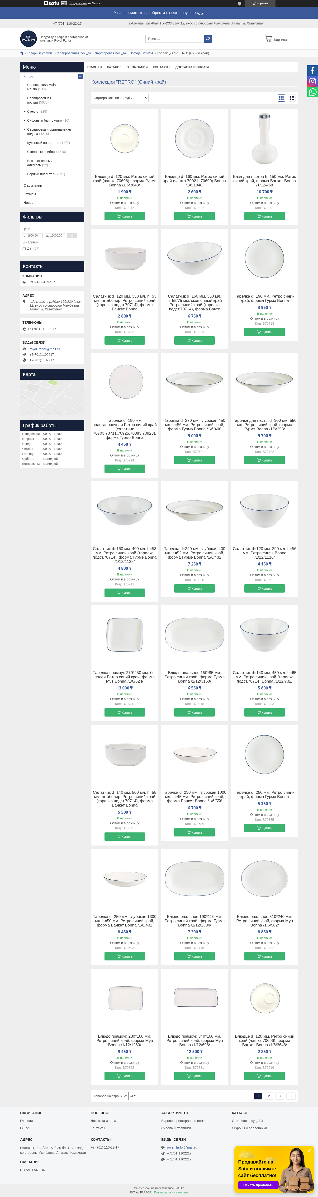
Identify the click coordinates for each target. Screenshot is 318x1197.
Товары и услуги (39, 53)
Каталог (114, 67)
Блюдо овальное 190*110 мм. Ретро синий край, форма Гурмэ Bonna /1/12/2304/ (194, 921)
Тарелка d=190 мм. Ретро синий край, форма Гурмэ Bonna (264, 298)
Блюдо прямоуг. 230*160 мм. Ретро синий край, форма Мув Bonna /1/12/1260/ (124, 1040)
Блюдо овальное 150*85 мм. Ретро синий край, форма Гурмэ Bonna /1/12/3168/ (194, 677)
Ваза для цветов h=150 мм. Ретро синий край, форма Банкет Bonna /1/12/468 (264, 181)
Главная (94, 67)
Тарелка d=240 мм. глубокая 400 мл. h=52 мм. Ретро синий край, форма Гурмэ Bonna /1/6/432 (194, 553)
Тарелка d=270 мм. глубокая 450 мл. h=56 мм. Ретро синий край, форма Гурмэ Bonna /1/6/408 (194, 424)
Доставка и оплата (192, 67)
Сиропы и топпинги (176, 1128)
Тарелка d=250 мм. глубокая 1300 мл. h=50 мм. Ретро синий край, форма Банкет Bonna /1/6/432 (124, 921)
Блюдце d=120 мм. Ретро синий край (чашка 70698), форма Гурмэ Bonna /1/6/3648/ (125, 181)
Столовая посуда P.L (248, 1121)
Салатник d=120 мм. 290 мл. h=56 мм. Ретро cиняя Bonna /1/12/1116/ (264, 553)
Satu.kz (179, 1188)
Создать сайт (78, 3)
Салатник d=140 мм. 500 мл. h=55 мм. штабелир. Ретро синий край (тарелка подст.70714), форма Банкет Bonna (124, 799)
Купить (127, 216)
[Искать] (208, 39)
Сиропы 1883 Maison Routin (43, 87)
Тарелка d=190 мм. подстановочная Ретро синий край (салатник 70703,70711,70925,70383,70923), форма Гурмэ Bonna (125, 429)
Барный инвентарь (41, 174)
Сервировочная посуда (73, 53)
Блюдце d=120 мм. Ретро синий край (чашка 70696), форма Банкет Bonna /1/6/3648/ (264, 1040)
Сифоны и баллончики (44, 120)
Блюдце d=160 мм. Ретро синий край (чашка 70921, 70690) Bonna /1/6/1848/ (194, 181)
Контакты (161, 67)
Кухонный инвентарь (43, 143)
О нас (24, 1128)
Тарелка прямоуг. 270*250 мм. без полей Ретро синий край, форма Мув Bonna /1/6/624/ (124, 677)
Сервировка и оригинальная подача (49, 132)
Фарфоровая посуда (110, 53)
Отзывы (30, 194)
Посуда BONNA (141, 53)
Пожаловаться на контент (171, 1192)
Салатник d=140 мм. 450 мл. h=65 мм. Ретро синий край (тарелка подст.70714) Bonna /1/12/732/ (264, 677)
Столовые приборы (42, 152)
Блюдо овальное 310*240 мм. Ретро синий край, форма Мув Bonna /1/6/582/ (264, 921)
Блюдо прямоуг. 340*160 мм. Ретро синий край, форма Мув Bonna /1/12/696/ (194, 1040)
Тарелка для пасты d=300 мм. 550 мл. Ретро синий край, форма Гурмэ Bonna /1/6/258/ (265, 424)
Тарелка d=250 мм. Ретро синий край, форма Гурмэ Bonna (264, 794)
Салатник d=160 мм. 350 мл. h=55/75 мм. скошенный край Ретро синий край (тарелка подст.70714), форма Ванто (194, 302)
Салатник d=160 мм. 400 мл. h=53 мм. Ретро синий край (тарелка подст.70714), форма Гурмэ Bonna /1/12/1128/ (125, 555)
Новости (30, 202)
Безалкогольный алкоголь (39, 163)
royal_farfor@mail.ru (45, 349)
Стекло (32, 111)
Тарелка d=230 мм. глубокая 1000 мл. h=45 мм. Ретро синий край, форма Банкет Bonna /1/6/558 (194, 796)
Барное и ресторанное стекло (184, 1121)
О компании (137, 67)
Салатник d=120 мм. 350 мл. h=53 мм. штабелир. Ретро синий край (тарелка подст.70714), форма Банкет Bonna (124, 302)
